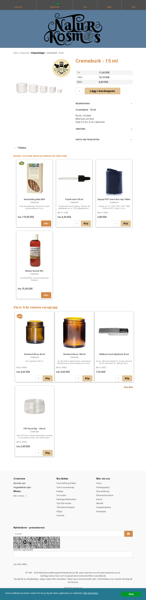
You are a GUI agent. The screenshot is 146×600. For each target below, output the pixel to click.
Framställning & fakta (66, 483)
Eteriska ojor (19, 483)
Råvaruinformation (104, 495)
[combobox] (20, 496)
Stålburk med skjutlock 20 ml (114, 354)
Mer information (91, 593)
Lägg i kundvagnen (102, 91)
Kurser (99, 499)
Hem (15, 53)
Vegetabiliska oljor (22, 487)
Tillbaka (19, 147)
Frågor (59, 511)
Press (99, 483)
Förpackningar (38, 53)
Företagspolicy (103, 487)
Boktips (60, 491)
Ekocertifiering (102, 491)
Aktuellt (99, 503)
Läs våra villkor (20, 564)
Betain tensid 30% (34, 271)
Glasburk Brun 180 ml (74, 354)
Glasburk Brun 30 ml (34, 354)
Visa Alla (128, 387)
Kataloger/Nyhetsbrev (66, 499)
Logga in (18, 7)
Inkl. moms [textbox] (18, 496)
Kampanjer (101, 511)
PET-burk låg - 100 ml (34, 428)
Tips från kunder (64, 503)
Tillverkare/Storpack (66, 507)
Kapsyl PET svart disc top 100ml (114, 199)
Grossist (60, 515)
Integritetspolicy (103, 507)
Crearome (24, 53)
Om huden (61, 495)
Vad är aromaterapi (65, 487)
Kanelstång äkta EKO (34, 199)
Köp (86, 223)
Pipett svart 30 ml (74, 199)
